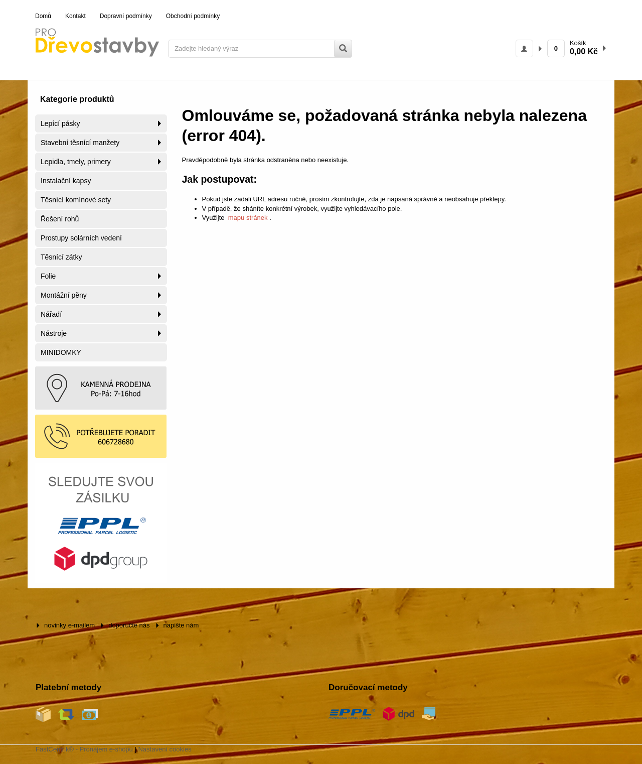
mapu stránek (247, 217)
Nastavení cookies (164, 749)
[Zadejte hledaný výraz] (260, 49)
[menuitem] (43, 17)
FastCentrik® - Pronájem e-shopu (84, 749)
